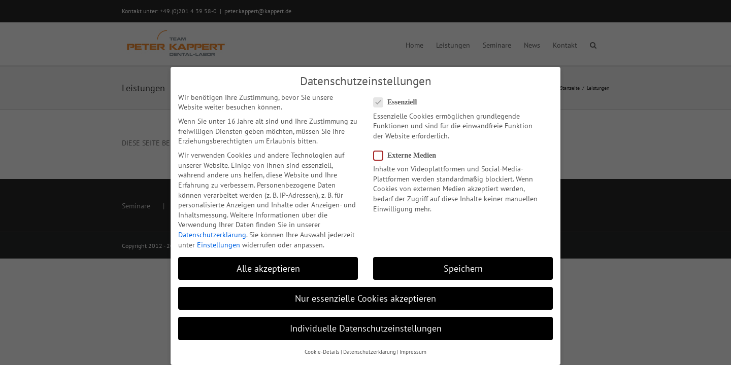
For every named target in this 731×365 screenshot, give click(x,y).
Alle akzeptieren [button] (268, 268)
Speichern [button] (463, 268)
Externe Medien (409, 155)
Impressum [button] (413, 351)
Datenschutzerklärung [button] (369, 351)
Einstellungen (218, 244)
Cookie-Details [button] (322, 351)
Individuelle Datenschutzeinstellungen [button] (366, 328)
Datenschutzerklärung (212, 234)
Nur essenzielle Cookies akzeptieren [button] (365, 298)
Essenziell (399, 102)
